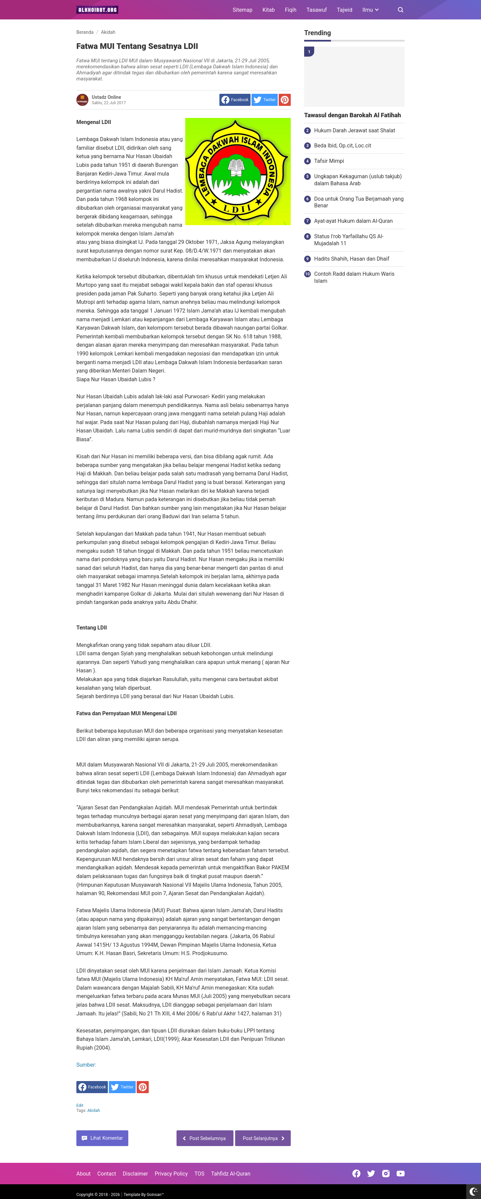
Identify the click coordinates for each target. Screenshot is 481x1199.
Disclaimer (135, 1174)
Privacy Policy (171, 1174)
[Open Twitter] (371, 1174)
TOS (199, 1174)
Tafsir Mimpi (329, 161)
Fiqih (291, 10)
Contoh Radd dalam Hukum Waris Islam (354, 277)
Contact (106, 1174)
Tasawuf (316, 10)
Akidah (93, 1110)
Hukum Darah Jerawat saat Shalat (354, 130)
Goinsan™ (155, 1194)
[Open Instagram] (386, 1174)
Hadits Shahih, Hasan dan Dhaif (351, 259)
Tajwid (344, 10)
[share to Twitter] (265, 100)
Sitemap (243, 10)
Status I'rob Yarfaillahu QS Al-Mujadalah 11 (349, 240)
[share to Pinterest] (285, 100)
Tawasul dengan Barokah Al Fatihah (352, 115)
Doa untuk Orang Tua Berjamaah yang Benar (359, 202)
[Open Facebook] (356, 1174)
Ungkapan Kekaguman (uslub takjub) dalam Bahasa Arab (358, 180)
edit (79, 1105)
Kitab (269, 10)
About (83, 1174)
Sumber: (86, 1065)
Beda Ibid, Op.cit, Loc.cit (342, 145)
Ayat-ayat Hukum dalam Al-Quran (353, 221)
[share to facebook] (235, 100)
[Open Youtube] (401, 1174)
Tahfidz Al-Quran (230, 1174)
